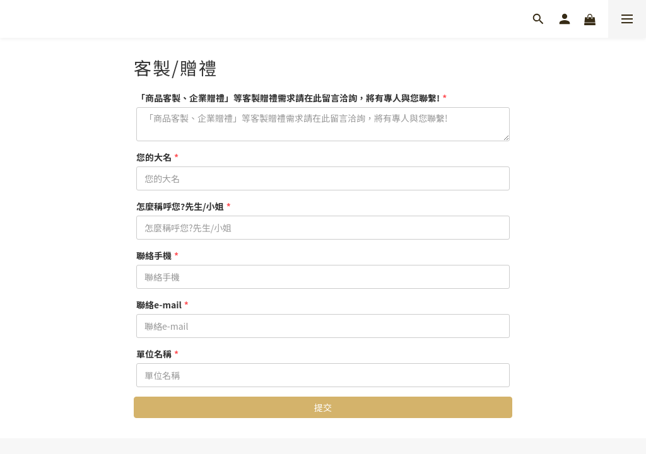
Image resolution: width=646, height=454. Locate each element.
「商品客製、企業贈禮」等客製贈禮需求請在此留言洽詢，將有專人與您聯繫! (288, 97)
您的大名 (154, 157)
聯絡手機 (154, 255)
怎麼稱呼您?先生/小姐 (180, 206)
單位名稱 (154, 353)
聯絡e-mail (159, 304)
